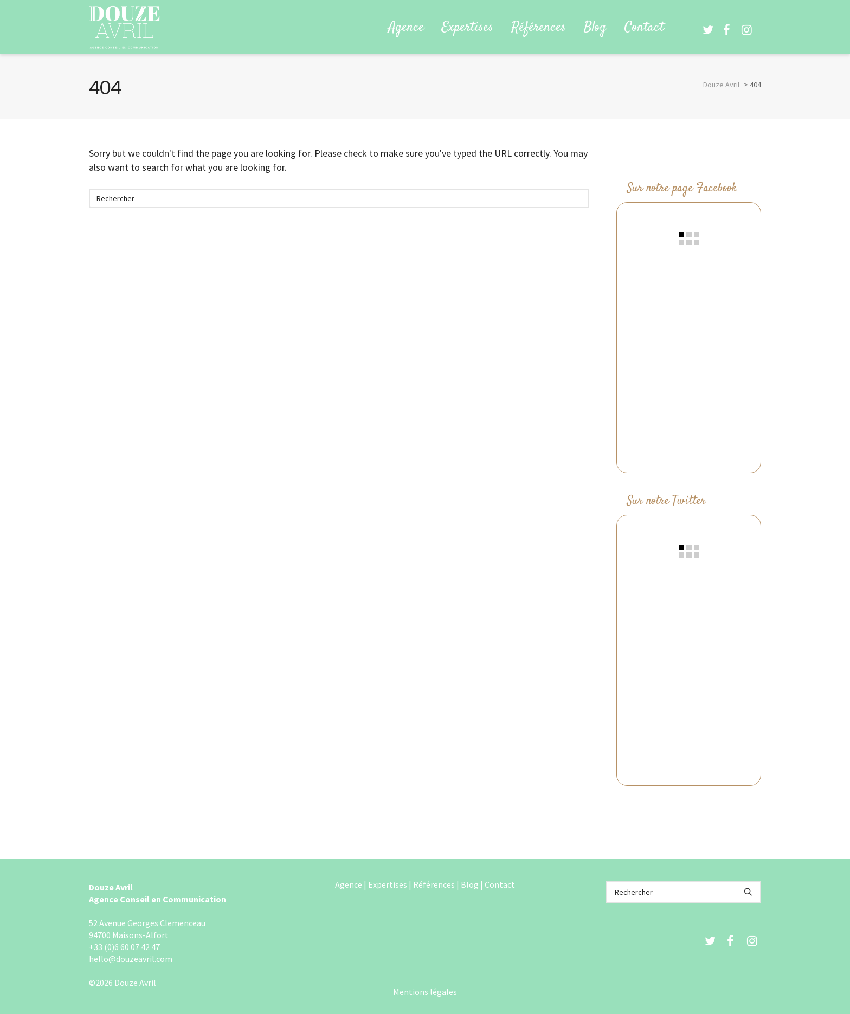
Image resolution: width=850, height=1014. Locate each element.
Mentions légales (425, 991)
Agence (348, 884)
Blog (470, 884)
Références (434, 884)
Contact (500, 884)
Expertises (387, 884)
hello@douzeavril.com (130, 958)
